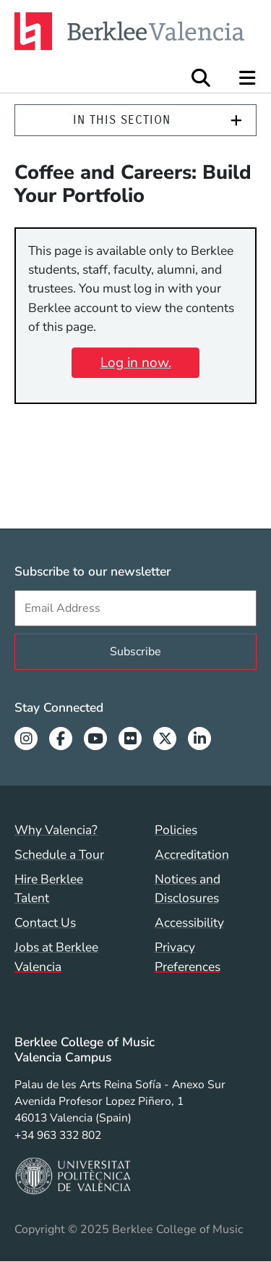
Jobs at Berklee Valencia (56, 956)
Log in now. (135, 362)
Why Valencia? (56, 829)
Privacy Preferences (187, 956)
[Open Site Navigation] (248, 78)
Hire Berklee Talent (48, 888)
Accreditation (192, 854)
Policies (176, 829)
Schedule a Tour (59, 854)
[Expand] (236, 121)
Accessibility (189, 922)
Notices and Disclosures (187, 888)
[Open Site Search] (201, 78)
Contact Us (45, 922)
